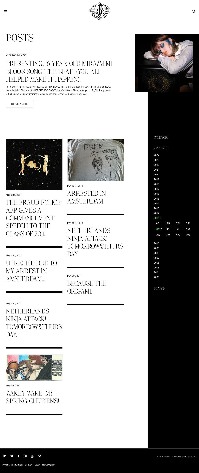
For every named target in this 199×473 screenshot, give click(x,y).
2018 (156, 184)
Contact (28, 465)
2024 (156, 155)
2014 (156, 203)
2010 (156, 243)
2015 (156, 198)
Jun (167, 229)
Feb (168, 222)
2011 (157, 218)
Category (161, 137)
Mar (178, 222)
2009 (156, 248)
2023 (156, 160)
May (159, 229)
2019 (156, 179)
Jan (157, 222)
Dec (188, 235)
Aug (188, 229)
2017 (156, 189)
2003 (156, 277)
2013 (156, 208)
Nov (178, 235)
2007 (156, 258)
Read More (19, 104)
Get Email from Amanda (13, 465)
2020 (156, 174)
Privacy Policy (48, 465)
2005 (156, 267)
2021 (156, 169)
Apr (188, 222)
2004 (156, 272)
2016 (156, 193)
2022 (156, 164)
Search (160, 288)
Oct (168, 235)
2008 (156, 253)
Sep (158, 235)
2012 (156, 213)
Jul (177, 229)
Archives (161, 148)
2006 (156, 262)
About (37, 465)
